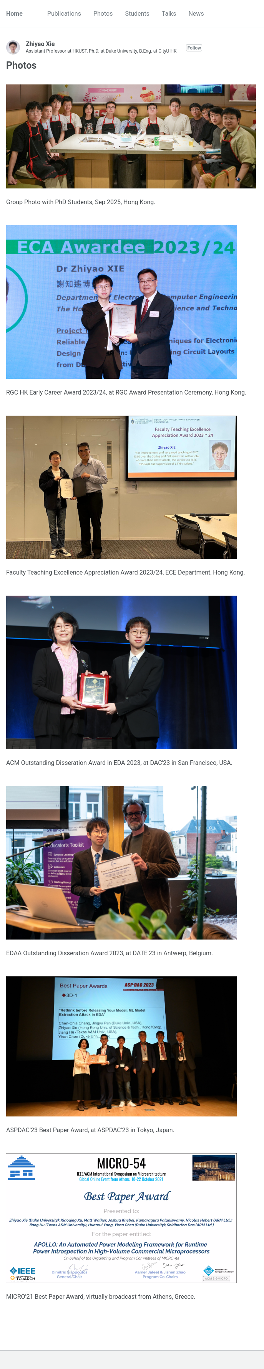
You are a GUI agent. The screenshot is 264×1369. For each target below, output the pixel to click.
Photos (103, 13)
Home (14, 13)
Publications (64, 13)
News (196, 13)
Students (137, 13)
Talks (169, 13)
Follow (194, 48)
